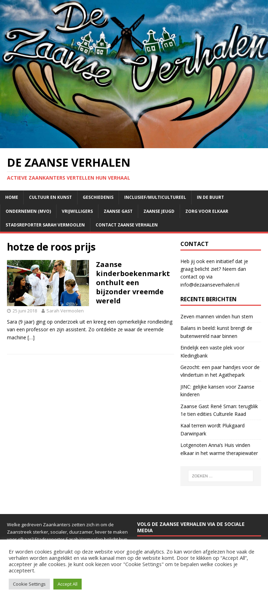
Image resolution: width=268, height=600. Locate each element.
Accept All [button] (67, 584)
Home (11, 197)
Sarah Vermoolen (65, 311)
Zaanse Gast (118, 211)
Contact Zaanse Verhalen (127, 225)
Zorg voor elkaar (206, 211)
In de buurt (210, 197)
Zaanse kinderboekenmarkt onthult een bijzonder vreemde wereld (133, 282)
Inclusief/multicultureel (155, 197)
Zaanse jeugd (158, 211)
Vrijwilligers (77, 211)
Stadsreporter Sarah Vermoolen (45, 225)
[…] (31, 337)
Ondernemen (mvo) (28, 211)
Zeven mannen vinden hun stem (216, 316)
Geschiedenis (98, 197)
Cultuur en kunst (50, 197)
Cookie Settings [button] (29, 584)
